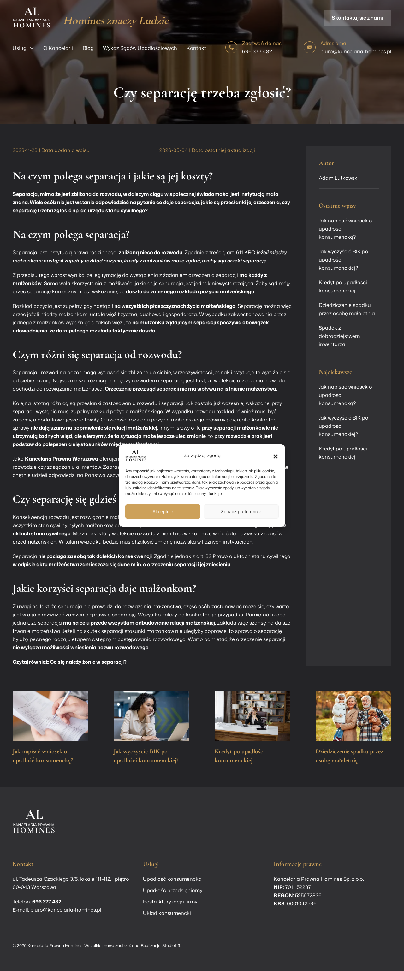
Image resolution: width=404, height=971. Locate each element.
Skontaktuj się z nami (357, 17)
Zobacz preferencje (241, 511)
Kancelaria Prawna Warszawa (61, 458)
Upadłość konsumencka (172, 878)
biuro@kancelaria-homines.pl (355, 51)
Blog (88, 47)
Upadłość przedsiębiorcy (172, 890)
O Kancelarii (58, 47)
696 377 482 (257, 51)
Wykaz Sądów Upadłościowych (140, 47)
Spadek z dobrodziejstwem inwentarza (339, 336)
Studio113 (171, 945)
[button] (275, 455)
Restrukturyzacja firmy (170, 901)
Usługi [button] (23, 47)
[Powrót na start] (31, 17)
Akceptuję (162, 511)
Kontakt (196, 47)
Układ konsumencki (167, 912)
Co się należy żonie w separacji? (88, 661)
